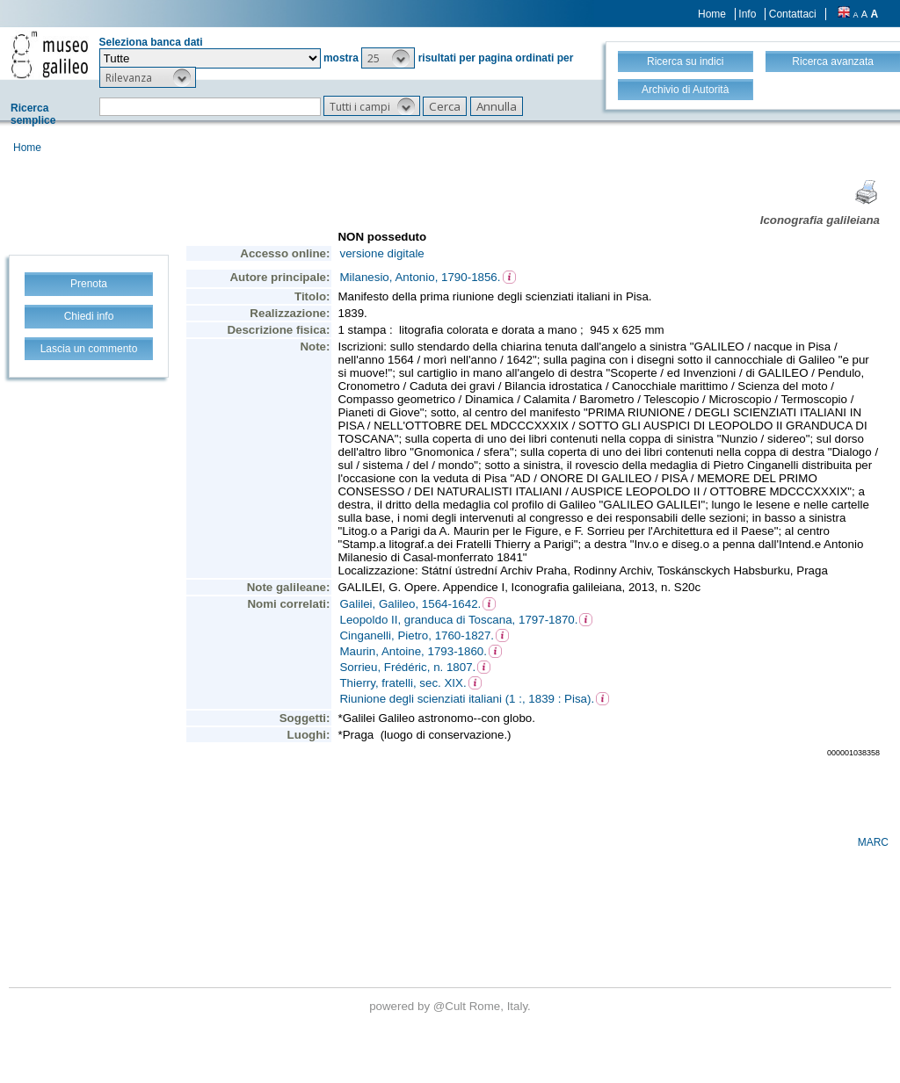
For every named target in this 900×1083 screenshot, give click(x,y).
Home (712, 14)
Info (747, 14)
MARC (873, 842)
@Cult (451, 1006)
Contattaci (793, 14)
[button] (388, 58)
